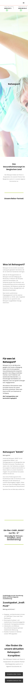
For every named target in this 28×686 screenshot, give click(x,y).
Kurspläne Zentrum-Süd (14, 680)
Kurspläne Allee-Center (14, 674)
